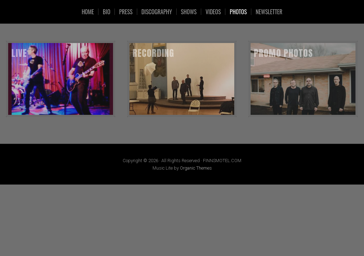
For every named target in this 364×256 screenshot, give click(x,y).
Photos (238, 12)
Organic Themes (196, 168)
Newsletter (269, 12)
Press (126, 12)
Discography (156, 12)
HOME (88, 12)
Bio (106, 12)
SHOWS (189, 12)
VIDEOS (213, 12)
